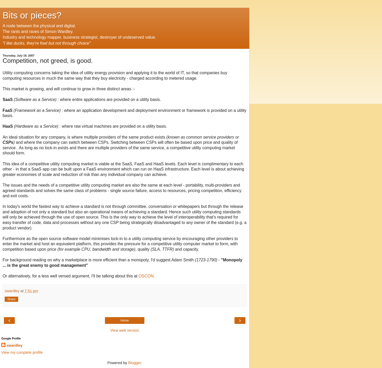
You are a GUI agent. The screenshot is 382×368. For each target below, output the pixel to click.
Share (11, 299)
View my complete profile (22, 352)
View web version (124, 330)
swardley (14, 345)
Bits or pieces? (32, 15)
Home (124, 320)
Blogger (134, 363)
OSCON (146, 276)
